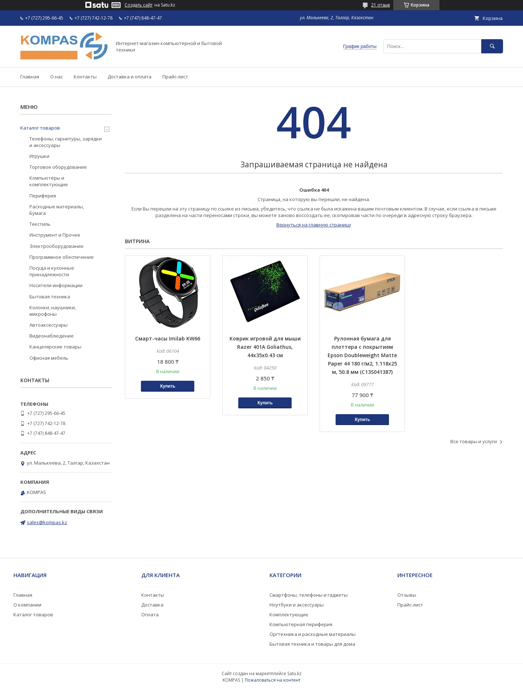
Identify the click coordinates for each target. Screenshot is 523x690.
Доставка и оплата (129, 76)
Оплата (150, 614)
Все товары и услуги (473, 441)
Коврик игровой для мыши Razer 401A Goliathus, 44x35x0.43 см (265, 347)
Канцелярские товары (55, 346)
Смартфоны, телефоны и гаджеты (308, 595)
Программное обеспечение (61, 257)
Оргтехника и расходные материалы (312, 634)
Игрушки (39, 156)
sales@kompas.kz (47, 522)
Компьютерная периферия (300, 624)
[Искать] (492, 46)
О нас (56, 76)
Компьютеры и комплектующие (48, 181)
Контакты (85, 76)
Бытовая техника (49, 296)
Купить (167, 386)
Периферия (42, 195)
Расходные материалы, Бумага (56, 209)
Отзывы (406, 595)
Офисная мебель (48, 358)
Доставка (152, 604)
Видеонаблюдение (51, 335)
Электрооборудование (56, 246)
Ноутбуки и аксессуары (296, 604)
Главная (29, 76)
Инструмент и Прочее (54, 235)
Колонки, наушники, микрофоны (52, 310)
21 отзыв (380, 5)
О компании (27, 604)
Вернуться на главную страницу (313, 224)
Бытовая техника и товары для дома (312, 644)
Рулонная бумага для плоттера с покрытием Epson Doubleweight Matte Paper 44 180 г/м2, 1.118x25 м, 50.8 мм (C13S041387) (362, 355)
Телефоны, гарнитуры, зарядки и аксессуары (65, 141)
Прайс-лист (175, 76)
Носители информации (55, 285)
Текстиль (39, 224)
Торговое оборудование (58, 167)
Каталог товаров (40, 127)
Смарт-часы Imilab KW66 (167, 338)
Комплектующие (288, 614)
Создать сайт (139, 5)
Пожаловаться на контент (272, 680)
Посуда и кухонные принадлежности (51, 271)
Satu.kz (294, 673)
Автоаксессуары (48, 325)
